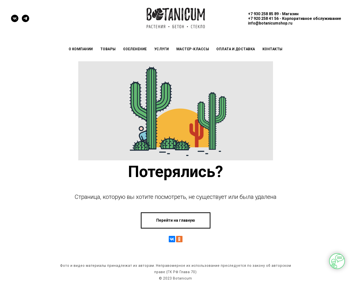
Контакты (272, 49)
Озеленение (135, 49)
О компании (81, 49)
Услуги (161, 49)
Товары (108, 49)
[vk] (14, 18)
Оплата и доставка (235, 49)
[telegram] (25, 18)
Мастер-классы (192, 49)
